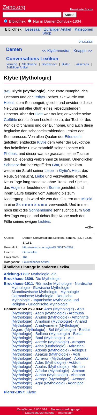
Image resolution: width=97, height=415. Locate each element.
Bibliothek (15, 21)
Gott (39, 114)
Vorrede (11, 64)
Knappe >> (82, 51)
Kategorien (84, 29)
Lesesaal (32, 29)
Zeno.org (14, 7)
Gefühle (10, 120)
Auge (15, 188)
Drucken (85, 41)
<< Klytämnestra (55, 51)
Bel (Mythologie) (62, 330)
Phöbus (10, 154)
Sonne (54, 188)
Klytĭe (31, 392)
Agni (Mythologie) (50, 383)
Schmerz (11, 165)
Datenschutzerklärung (39, 412)
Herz (76, 171)
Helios (9, 103)
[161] (7, 91)
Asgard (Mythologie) (28, 330)
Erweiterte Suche (81, 9)
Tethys (39, 97)
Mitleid (86, 199)
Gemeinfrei (30, 252)
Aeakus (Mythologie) (52, 354)
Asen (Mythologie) (50, 313)
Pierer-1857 (14, 392)
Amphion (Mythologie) (53, 321)
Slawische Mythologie (51, 288)
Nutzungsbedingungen (66, 409)
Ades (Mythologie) (50, 362)
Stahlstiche (29, 64)
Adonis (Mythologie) (52, 350)
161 (25, 257)
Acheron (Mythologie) (53, 358)
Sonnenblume (32, 204)
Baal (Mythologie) (50, 338)
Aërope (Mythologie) (52, 379)
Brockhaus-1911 (18, 283)
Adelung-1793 (16, 274)
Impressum (65, 412)
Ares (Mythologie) (59, 309)
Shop (46, 33)
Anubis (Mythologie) (52, 317)
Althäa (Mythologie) (51, 375)
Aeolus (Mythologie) (52, 367)
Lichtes (44, 221)
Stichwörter (49, 64)
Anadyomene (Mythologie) (57, 325)
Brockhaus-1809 (18, 279)
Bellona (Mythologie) (52, 334)
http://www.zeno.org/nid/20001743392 (48, 247)
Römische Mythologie (53, 283)
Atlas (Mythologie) (50, 346)
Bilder (66, 64)
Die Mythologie (48, 279)
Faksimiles (81, 64)
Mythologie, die (44, 274)
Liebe (49, 171)
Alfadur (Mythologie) (52, 371)
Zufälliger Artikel (57, 29)
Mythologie (70, 292)
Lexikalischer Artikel (36, 261)
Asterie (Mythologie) (52, 342)
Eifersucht (73, 137)
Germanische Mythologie (32, 296)
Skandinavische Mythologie (34, 292)
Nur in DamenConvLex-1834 (54, 21)
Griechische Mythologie (48, 304)
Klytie (41, 142)
